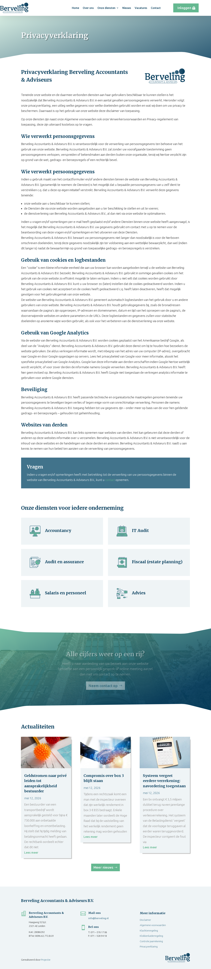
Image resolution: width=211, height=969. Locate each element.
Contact (156, 7)
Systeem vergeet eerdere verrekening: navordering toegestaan (164, 780)
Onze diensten (106, 7)
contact (110, 479)
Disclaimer (145, 919)
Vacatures (141, 7)
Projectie (45, 959)
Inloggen (184, 8)
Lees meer (31, 852)
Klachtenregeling (149, 930)
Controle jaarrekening (151, 941)
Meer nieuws (103, 867)
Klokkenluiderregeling (151, 935)
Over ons (88, 7)
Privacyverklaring (149, 946)
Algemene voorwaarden (153, 925)
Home (75, 7)
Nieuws (126, 7)
